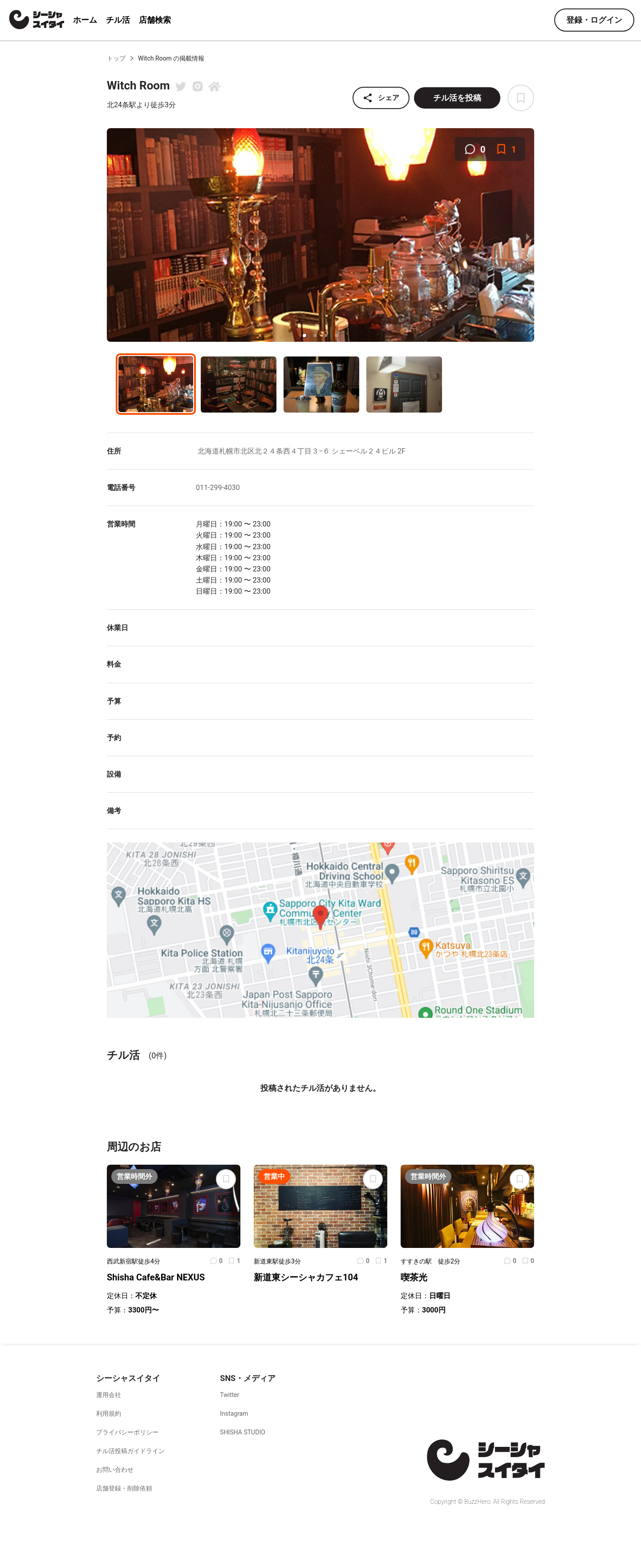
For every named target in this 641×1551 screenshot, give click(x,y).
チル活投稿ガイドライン (130, 1450)
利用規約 (108, 1413)
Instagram (234, 1413)
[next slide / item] (528, 236)
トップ (116, 58)
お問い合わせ (115, 1469)
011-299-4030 (218, 487)
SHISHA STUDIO (242, 1432)
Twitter (229, 1394)
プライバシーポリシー (127, 1432)
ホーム (85, 19)
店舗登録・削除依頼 (124, 1488)
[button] (304, 335)
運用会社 (108, 1394)
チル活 (118, 19)
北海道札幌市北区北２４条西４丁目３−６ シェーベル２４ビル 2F (301, 451)
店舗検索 (155, 19)
